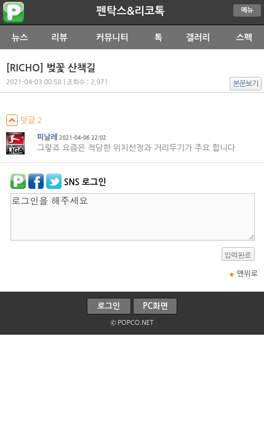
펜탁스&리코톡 (130, 11)
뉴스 (20, 37)
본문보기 (245, 83)
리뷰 (59, 37)
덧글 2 (24, 120)
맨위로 (247, 273)
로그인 (108, 306)
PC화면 (155, 306)
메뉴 (247, 10)
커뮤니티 (112, 37)
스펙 (244, 37)
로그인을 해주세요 (132, 217)
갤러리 (198, 37)
